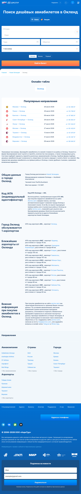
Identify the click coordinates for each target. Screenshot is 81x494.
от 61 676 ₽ (71, 133)
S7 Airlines (5, 360)
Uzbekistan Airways (8, 353)
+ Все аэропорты (7, 398)
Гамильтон (55, 255)
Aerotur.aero (32, 201)
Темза (54, 280)
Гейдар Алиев (6, 380)
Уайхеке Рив (55, 285)
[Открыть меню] (78, 3)
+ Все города (57, 371)
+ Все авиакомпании (9, 371)
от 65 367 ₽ (71, 137)
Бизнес (40, 56)
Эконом (32, 56)
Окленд (40, 89)
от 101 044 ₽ (70, 124)
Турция (30, 364)
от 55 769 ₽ (71, 111)
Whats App (55, 324)
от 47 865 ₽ (71, 115)
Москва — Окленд (19, 128)
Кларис (54, 250)
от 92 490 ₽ (70, 107)
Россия (30, 357)
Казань (55, 360)
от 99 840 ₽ (70, 141)
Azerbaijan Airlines (8, 357)
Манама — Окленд (19, 107)
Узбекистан (32, 367)
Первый (48, 56)
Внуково (4, 394)
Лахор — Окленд (19, 124)
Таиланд (30, 360)
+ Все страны (32, 371)
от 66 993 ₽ (70, 120)
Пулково (4, 384)
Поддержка (52, 407)
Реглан (53, 275)
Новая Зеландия (14, 72)
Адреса (21, 407)
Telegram (46, 324)
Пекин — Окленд (19, 111)
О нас (62, 407)
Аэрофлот (5, 364)
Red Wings (5, 367)
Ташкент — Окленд (19, 133)
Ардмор (54, 240)
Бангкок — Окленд (19, 115)
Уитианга (55, 290)
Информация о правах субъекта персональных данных (21, 447)
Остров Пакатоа (57, 270)
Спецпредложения (8, 407)
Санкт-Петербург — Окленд (23, 120)
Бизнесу (31, 407)
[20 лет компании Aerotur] (4, 3)
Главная (4, 72)
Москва (56, 353)
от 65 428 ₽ (70, 128)
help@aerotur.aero (44, 322)
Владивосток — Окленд (21, 137)
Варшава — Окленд (20, 141)
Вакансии (71, 407)
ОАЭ (29, 353)
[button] (57, 2)
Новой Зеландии (53, 174)
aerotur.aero (55, 303)
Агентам (41, 407)
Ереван (55, 357)
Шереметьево (6, 387)
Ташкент (56, 367)
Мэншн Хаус (56, 260)
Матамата (55, 265)
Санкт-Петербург (59, 364)
